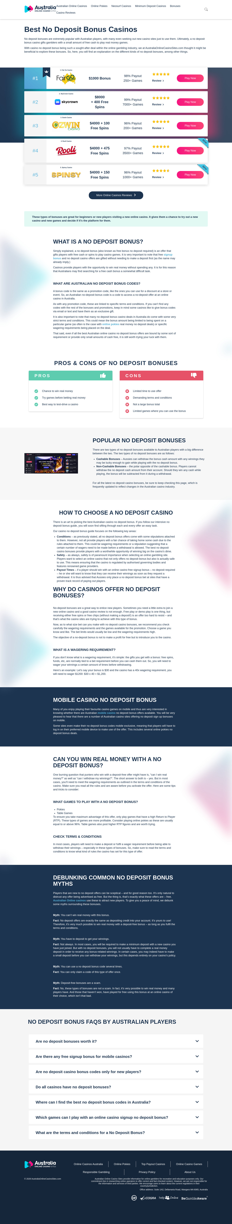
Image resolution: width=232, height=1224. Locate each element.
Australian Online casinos (69, 900)
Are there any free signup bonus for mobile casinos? (84, 1056)
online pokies (111, 324)
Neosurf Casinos (121, 6)
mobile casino (106, 712)
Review (158, 80)
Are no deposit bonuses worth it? (66, 1041)
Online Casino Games (189, 1164)
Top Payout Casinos (153, 1164)
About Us (190, 1172)
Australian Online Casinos (71, 6)
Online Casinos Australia (88, 1164)
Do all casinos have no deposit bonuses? (73, 1087)
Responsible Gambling (96, 1172)
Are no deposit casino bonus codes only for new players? (88, 1072)
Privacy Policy (147, 1172)
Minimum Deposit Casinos (150, 6)
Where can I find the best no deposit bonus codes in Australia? (93, 1102)
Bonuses (175, 6)
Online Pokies (99, 6)
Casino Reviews (65, 12)
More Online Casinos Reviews (116, 195)
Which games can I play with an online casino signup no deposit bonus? (102, 1117)
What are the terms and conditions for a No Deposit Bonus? (90, 1132)
